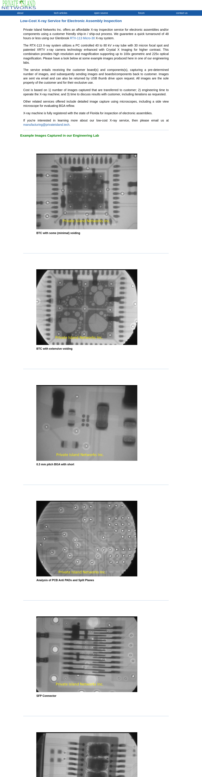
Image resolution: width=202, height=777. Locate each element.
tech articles (60, 13)
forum (141, 13)
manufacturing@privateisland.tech (46, 124)
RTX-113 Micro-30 (82, 38)
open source (101, 13)
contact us (181, 13)
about (20, 13)
